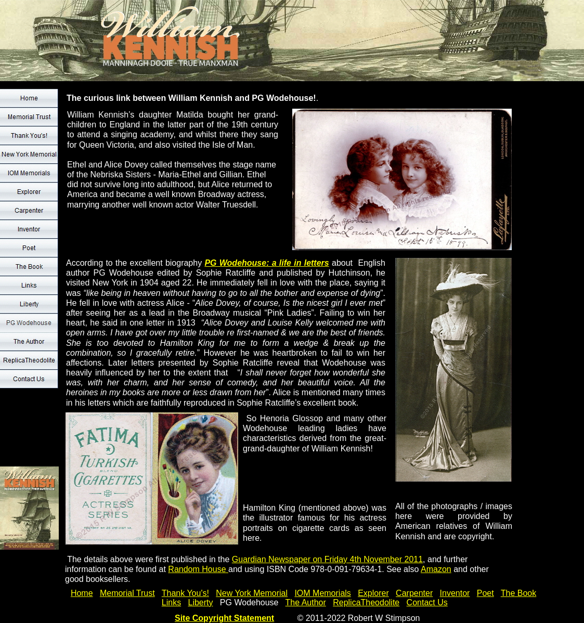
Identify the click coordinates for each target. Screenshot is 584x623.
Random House (198, 569)
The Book (518, 593)
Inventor (455, 593)
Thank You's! (185, 593)
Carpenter (414, 593)
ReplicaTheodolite (366, 602)
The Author (305, 602)
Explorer (373, 593)
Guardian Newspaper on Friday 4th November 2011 (327, 559)
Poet (485, 593)
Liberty (200, 602)
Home (82, 593)
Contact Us (427, 602)
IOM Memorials (322, 593)
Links (171, 602)
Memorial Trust (127, 593)
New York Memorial (252, 593)
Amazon (436, 569)
